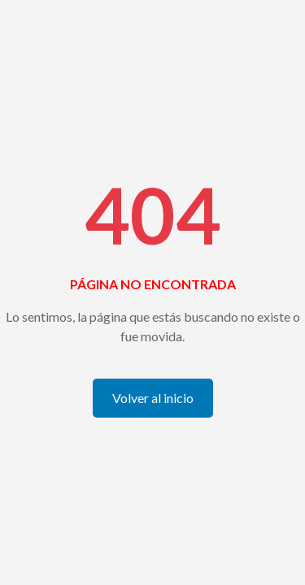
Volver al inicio (153, 397)
